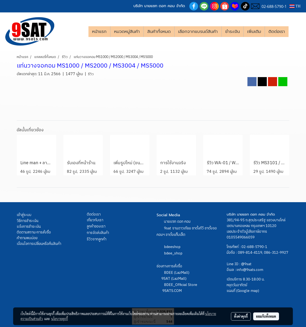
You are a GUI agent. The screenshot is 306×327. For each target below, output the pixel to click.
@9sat (246, 264)
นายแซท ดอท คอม (177, 222)
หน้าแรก (99, 31)
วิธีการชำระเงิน (27, 221)
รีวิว (91, 74)
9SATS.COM (172, 291)
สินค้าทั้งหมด (159, 31)
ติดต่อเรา (276, 31)
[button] (296, 31)
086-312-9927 (276, 253)
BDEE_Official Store (180, 285)
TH (295, 6)
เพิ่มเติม (254, 31)
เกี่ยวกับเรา (95, 220)
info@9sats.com (250, 270)
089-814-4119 (250, 253)
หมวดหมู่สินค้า (127, 31)
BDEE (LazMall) (176, 273)
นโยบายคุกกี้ (59, 318)
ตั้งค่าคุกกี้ (241, 316)
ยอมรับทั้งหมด (266, 316)
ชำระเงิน (232, 31)
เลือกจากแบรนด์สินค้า (198, 31)
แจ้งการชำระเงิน (29, 227)
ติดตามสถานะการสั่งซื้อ (34, 232)
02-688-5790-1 (254, 247)
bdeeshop (172, 247)
